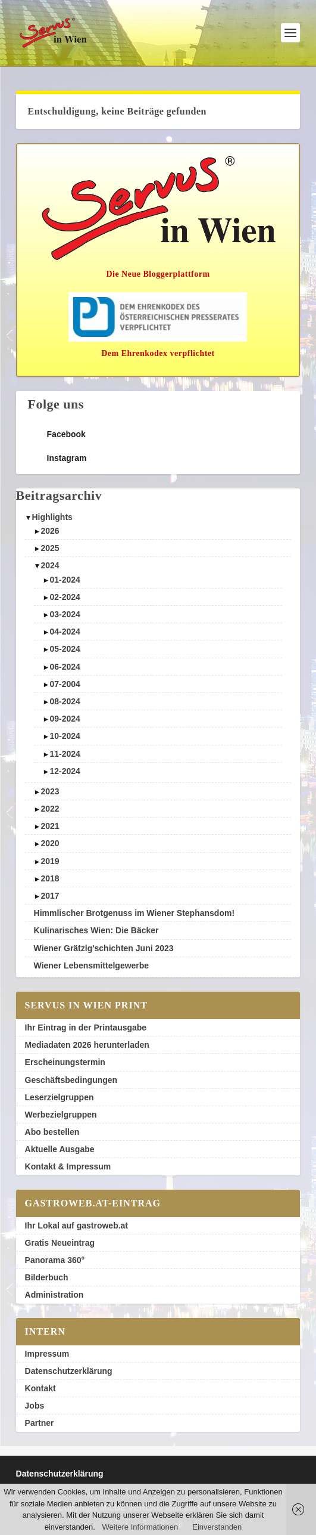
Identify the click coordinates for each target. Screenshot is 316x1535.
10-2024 (64, 736)
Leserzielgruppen (59, 1097)
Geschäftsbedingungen (71, 1080)
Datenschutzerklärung (68, 1371)
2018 (49, 878)
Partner (39, 1423)
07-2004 (64, 684)
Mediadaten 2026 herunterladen (87, 1045)
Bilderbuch (46, 1277)
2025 (49, 548)
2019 (49, 861)
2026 (49, 531)
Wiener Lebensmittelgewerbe (91, 965)
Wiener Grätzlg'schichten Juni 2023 (104, 948)
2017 (49, 895)
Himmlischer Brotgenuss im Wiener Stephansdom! (134, 913)
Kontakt (40, 1388)
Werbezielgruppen (61, 1114)
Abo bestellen (52, 1132)
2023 (49, 791)
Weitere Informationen (140, 1526)
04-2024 (64, 631)
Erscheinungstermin (65, 1062)
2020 (49, 843)
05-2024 (64, 649)
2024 (49, 565)
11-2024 (64, 754)
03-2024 (64, 614)
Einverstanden (217, 1526)
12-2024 (64, 771)
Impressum (47, 1353)
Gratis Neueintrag (60, 1243)
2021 (49, 826)
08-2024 (64, 701)
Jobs (35, 1405)
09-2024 (64, 718)
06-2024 (64, 666)
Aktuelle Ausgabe (60, 1149)
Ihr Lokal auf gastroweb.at (76, 1225)
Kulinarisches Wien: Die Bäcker (96, 930)
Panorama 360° (55, 1260)
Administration (54, 1294)
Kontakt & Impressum (68, 1166)
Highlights (52, 517)
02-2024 (64, 597)
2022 (49, 808)
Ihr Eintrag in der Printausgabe (86, 1027)
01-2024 (64, 579)
